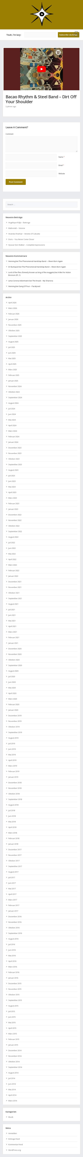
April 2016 (12, 961)
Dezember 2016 (14, 916)
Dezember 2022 (14, 514)
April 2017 (12, 894)
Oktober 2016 (13, 927)
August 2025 (13, 341)
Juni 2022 (12, 548)
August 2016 (13, 939)
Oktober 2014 (13, 1061)
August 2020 (13, 671)
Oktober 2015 (13, 994)
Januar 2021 (13, 643)
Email (61, 165)
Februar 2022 (13, 570)
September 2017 (15, 866)
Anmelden (12, 1133)
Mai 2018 (12, 821)
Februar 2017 (13, 905)
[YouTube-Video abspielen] (41, 69)
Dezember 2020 (14, 648)
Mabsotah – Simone (16, 228)
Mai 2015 (12, 1022)
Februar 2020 (13, 704)
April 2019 (12, 760)
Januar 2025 (13, 380)
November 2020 (14, 654)
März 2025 (12, 369)
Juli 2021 (11, 609)
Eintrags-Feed (14, 1139)
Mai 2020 (12, 687)
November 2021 (14, 587)
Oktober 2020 (13, 660)
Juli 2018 (11, 810)
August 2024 (13, 403)
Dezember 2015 (14, 983)
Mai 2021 (12, 620)
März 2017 (12, 900)
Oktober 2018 (13, 793)
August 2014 (13, 1073)
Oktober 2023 (13, 459)
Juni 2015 (12, 1017)
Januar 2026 (13, 319)
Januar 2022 (13, 576)
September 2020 (15, 665)
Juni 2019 (12, 749)
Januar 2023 (13, 509)
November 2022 (14, 520)
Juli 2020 (11, 676)
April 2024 (12, 425)
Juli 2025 (11, 347)
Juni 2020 (12, 682)
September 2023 (15, 464)
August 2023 (13, 470)
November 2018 (14, 788)
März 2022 (12, 565)
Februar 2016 (13, 972)
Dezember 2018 (14, 782)
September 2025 (15, 336)
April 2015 (12, 1028)
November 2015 (14, 989)
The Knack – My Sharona (42, 280)
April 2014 (12, 1095)
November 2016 (14, 922)
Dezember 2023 (14, 447)
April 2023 (12, 492)
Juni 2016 (12, 950)
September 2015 (15, 1000)
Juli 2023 (11, 475)
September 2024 (15, 397)
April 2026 (12, 302)
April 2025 (12, 364)
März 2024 (12, 431)
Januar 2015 (13, 1045)
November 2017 (14, 855)
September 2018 (15, 799)
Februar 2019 (13, 771)
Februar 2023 (13, 503)
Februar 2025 (13, 375)
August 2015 (13, 1006)
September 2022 (15, 531)
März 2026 (12, 308)
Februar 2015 (13, 1039)
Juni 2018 (12, 816)
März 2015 (12, 1033)
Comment (9, 134)
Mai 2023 (12, 487)
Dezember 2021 (14, 581)
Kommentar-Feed (15, 1144)
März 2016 (12, 966)
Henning (11, 261)
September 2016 (15, 933)
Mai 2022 (12, 554)
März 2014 (12, 1100)
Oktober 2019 (13, 727)
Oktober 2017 (13, 860)
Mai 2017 (12, 888)
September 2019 (15, 732)
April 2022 (12, 559)
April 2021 (12, 626)
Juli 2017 (11, 877)
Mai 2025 (12, 358)
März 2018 (12, 833)
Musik (10, 1117)
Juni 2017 (12, 883)
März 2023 (12, 498)
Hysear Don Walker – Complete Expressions (26, 245)
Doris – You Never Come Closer (21, 239)
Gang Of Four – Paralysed (29, 286)
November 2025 (14, 325)
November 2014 (14, 1056)
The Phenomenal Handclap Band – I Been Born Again (41, 261)
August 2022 (13, 537)
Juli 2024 (11, 408)
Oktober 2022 (13, 526)
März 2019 (12, 766)
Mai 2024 (12, 420)
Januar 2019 (13, 777)
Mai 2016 (12, 955)
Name (62, 157)
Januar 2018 (13, 844)
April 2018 (12, 827)
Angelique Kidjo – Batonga (19, 222)
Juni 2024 (12, 414)
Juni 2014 (12, 1084)
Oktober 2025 (13, 330)
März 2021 (12, 632)
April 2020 (12, 693)
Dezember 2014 (14, 1050)
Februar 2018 (13, 838)
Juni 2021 (12, 615)
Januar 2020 (13, 710)
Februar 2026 (13, 314)
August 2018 (13, 805)
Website (62, 173)
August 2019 (13, 738)
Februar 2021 (13, 637)
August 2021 (13, 604)
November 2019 (14, 721)
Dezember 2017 (14, 849)
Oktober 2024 (13, 392)
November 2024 (14, 386)
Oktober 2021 (13, 593)
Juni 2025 (12, 353)
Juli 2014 (11, 1078)
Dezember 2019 (14, 715)
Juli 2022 (11, 542)
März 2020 (12, 699)
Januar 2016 (13, 978)
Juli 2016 (11, 944)
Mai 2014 (12, 1089)
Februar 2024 (13, 436)
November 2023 (14, 453)
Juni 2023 (12, 481)
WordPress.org (14, 1150)
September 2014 (15, 1067)
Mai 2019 (12, 754)
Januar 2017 (13, 911)
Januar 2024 (13, 442)
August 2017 (13, 872)
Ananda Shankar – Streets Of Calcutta (24, 233)
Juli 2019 (11, 743)
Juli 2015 (11, 1011)
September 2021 (15, 598)
